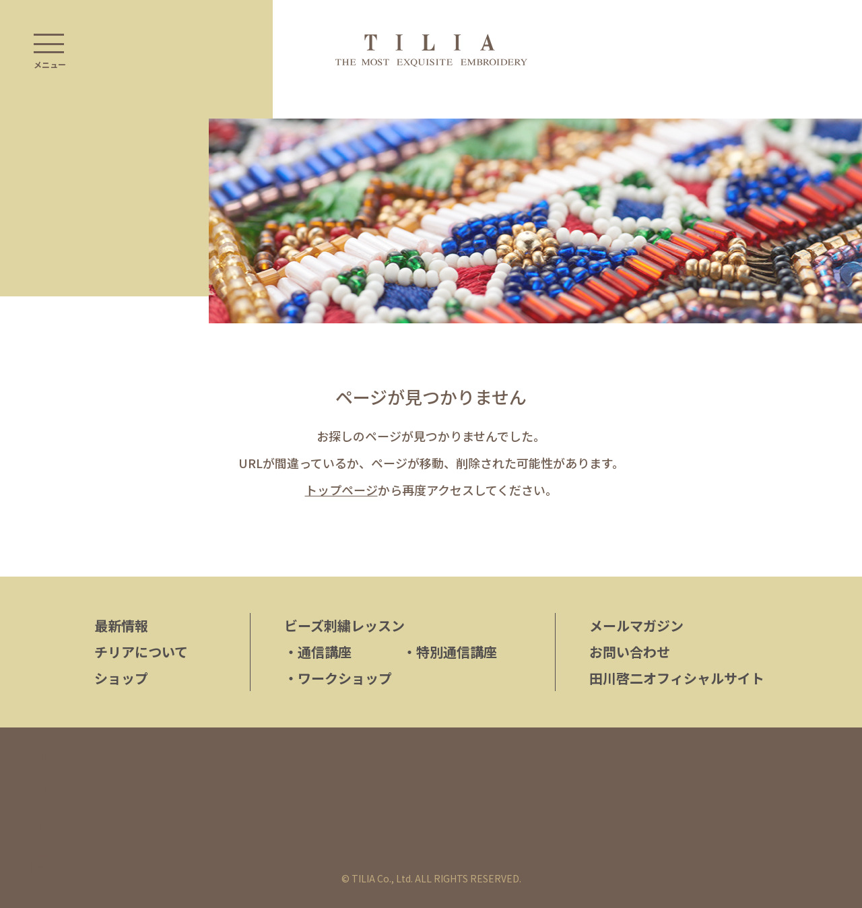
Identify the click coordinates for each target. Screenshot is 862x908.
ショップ (121, 678)
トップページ (341, 489)
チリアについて (141, 651)
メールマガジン (636, 625)
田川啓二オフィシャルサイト (676, 678)
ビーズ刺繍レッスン (344, 625)
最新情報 (121, 625)
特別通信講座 (450, 651)
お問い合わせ (629, 651)
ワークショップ (338, 678)
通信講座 (318, 651)
